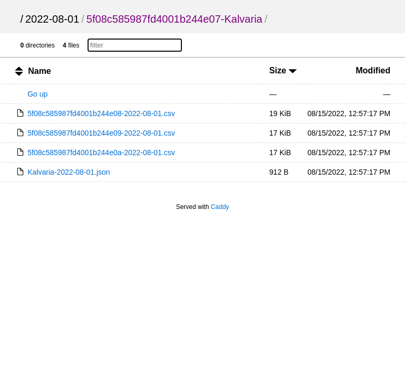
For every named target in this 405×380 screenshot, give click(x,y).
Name (39, 70)
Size (283, 70)
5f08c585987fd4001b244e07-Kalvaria (174, 19)
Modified (373, 70)
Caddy (220, 207)
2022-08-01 (52, 19)
